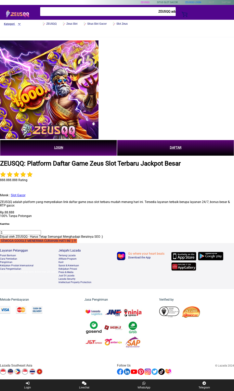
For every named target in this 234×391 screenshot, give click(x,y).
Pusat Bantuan (8, 255)
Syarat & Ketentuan (68, 265)
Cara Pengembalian (10, 269)
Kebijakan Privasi (67, 269)
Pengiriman (6, 262)
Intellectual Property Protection (74, 282)
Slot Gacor (18, 195)
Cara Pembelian (8, 258)
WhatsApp (144, 385)
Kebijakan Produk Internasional (16, 265)
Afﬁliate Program (67, 258)
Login (27, 385)
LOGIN (58, 148)
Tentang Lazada (67, 255)
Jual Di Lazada (66, 275)
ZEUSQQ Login (193, 2)
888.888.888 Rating (13, 180)
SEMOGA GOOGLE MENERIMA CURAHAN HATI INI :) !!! (38, 241)
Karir (61, 262)
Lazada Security (66, 279)
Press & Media (65, 272)
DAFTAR (175, 148)
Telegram (204, 385)
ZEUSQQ (145, 2)
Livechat (84, 385)
